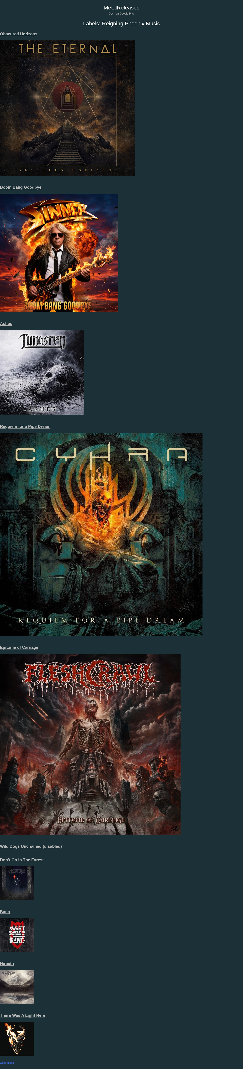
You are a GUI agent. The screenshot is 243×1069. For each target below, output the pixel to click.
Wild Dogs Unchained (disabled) (31, 846)
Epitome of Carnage (19, 647)
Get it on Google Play (121, 13)
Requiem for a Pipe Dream (25, 426)
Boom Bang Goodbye (20, 187)
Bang (5, 911)
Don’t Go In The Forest (22, 860)
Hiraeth (7, 963)
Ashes (6, 323)
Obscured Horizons (18, 34)
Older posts (7, 1062)
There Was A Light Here (22, 1015)
